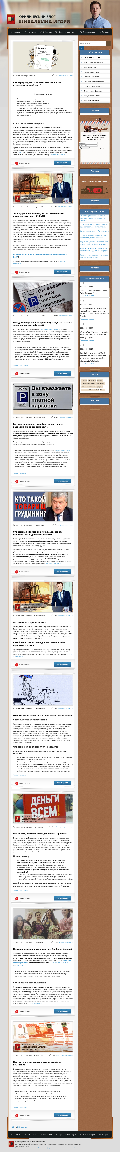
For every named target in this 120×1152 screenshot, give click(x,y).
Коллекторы (92, 380)
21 (18, 1127)
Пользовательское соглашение (25, 1148)
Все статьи (30, 32)
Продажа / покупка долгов (93, 86)
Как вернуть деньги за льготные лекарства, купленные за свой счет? (37, 83)
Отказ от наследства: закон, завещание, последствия (42, 715)
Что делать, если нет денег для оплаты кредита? (40, 833)
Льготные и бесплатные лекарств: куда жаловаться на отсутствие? (94, 225)
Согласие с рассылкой (68, 1148)
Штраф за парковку (88, 387)
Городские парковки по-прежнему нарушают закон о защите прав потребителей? (42, 324)
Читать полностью (59, 155)
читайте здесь (60, 852)
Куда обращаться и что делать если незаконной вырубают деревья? (94, 243)
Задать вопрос (87, 32)
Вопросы (104, 32)
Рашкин (84, 380)
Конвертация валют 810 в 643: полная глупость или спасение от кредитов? (93, 218)
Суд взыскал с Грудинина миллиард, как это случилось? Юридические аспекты (38, 533)
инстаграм (19, 965)
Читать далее (62, 163)
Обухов (102, 390)
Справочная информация (93, 91)
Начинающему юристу (65, 942)
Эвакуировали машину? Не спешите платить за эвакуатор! (94, 256)
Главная (15, 32)
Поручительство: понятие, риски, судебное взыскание (37, 1063)
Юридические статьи (66, 75)
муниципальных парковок (50, 329)
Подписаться (84, 148)
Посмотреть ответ (87, 295)
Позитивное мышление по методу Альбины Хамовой (43, 949)
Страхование (100, 384)
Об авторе (46, 32)
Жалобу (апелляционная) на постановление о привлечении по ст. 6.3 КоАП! (38, 215)
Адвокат (100, 380)
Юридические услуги (65, 32)
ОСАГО (91, 390)
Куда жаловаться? (90, 67)
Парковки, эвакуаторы (65, 316)
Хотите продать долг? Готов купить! (94, 231)
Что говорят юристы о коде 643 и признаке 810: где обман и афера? (94, 249)
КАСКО (96, 390)
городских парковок (63, 450)
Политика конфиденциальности (100, 148)
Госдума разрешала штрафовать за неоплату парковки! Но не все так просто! (38, 425)
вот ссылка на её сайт (60, 963)
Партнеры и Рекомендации (94, 81)
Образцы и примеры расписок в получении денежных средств (93, 236)
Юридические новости (65, 207)
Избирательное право (92, 58)
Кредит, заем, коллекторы (64, 827)
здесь (20, 152)
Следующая (23, 1127)
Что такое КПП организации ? (29, 622)
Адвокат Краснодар (88, 384)
